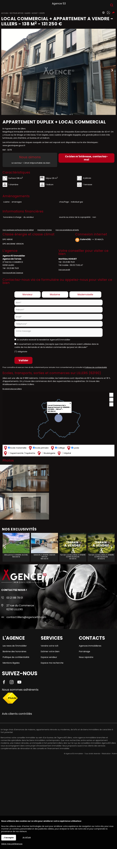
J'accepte (9, 837)
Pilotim (114, 753)
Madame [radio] (55, 294)
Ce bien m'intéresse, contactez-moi (86, 158)
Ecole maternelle (14, 448)
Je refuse (26, 837)
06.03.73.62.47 (76, 265)
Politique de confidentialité (96, 367)
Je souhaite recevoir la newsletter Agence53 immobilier (43, 339)
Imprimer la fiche (44, 230)
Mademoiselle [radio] (85, 294)
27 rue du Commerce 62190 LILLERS (20, 607)
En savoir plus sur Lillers (12, 389)
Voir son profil (64, 270)
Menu (4, 4)
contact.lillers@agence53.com (26, 617)
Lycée (73, 448)
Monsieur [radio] (27, 294)
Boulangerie (46, 453)
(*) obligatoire (20, 351)
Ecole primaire (38, 448)
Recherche (111, 5)
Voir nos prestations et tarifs (67, 230)
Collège (57, 448)
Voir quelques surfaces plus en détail (18, 230)
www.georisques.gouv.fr (14, 145)
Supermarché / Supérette (19, 453)
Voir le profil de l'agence (13, 273)
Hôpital (64, 453)
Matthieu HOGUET (67, 259)
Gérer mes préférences (11, 844)
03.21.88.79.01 (13, 268)
